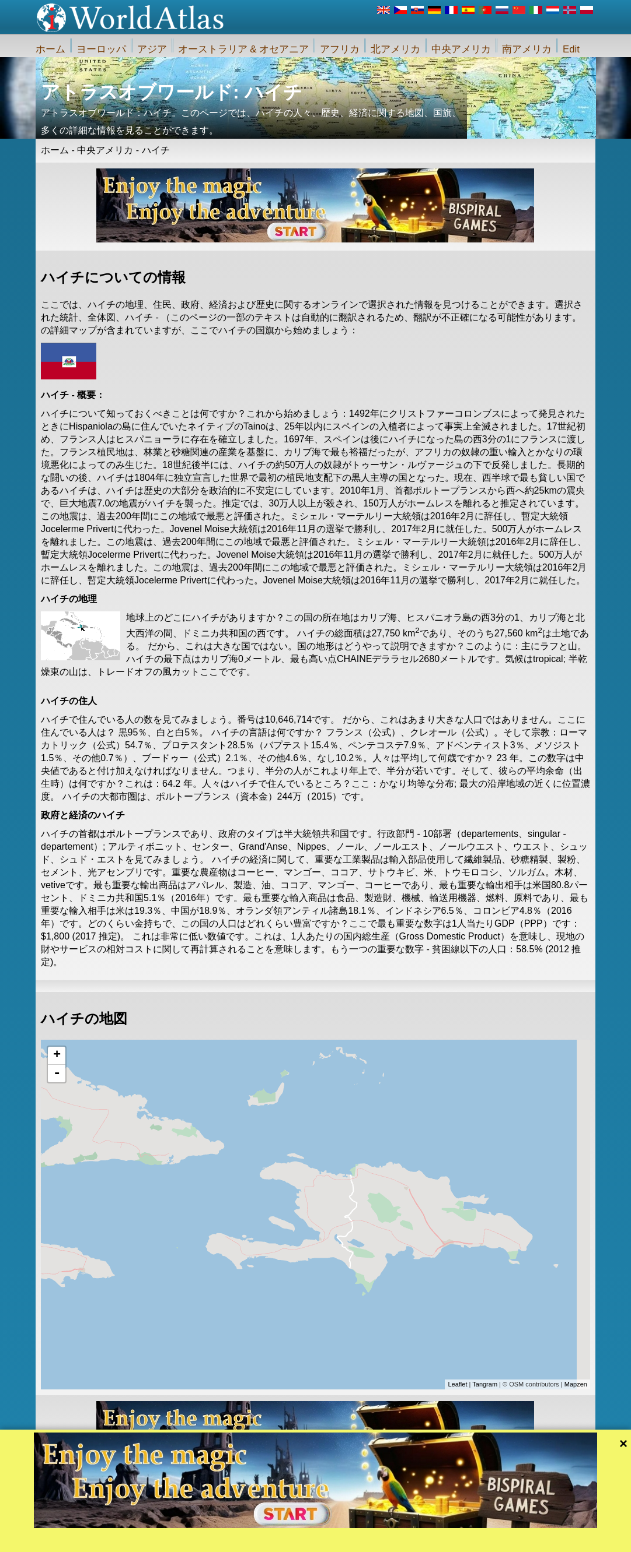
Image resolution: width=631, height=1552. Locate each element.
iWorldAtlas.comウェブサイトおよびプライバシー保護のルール (385, 1539)
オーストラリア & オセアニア (243, 49)
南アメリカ (527, 49)
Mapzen (575, 1384)
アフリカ (340, 49)
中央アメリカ (461, 49)
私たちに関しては (253, 1539)
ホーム (50, 49)
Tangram (484, 1384)
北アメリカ (395, 49)
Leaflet (457, 1384)
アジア (152, 49)
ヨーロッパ (101, 49)
